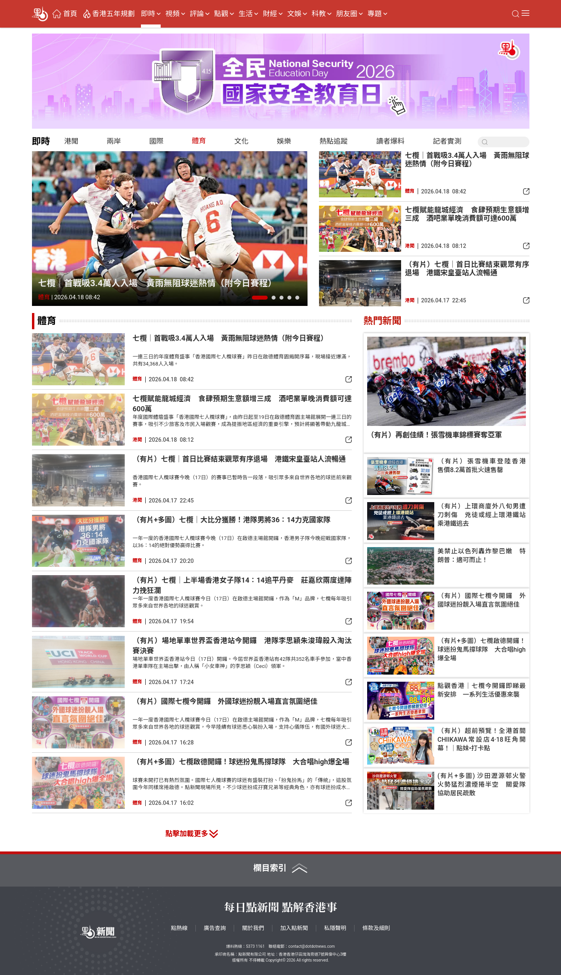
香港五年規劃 (113, 13)
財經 (270, 13)
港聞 (71, 141)
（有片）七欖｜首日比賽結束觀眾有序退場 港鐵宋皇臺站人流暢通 (467, 268)
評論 (197, 13)
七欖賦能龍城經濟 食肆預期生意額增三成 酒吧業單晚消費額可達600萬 (467, 214)
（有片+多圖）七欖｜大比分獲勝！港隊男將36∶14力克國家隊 (231, 520)
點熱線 (179, 928)
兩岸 (114, 141)
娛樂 (284, 141)
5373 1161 (255, 946)
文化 (242, 141)
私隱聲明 (335, 928)
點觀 (221, 13)
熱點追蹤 (333, 141)
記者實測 (447, 141)
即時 (148, 13)
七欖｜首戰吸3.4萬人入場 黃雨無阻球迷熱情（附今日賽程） (157, 283)
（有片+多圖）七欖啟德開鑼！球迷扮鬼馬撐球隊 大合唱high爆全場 (241, 762)
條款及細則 (376, 928)
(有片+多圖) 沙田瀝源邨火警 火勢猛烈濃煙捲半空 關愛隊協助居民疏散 (481, 784)
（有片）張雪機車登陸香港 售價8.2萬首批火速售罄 (481, 466)
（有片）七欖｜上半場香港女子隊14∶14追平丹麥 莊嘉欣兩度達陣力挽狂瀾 (242, 585)
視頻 (172, 13)
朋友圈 (346, 13)
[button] (260, 298)
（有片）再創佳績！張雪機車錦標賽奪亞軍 (434, 435)
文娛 (294, 13)
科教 (318, 13)
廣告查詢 (215, 928)
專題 (375, 13)
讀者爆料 (390, 141)
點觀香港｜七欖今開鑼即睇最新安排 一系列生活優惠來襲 (481, 690)
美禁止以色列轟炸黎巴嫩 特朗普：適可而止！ (481, 556)
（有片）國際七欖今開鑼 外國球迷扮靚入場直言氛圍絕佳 (225, 701)
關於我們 (253, 928)
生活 (245, 13)
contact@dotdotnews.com (311, 946)
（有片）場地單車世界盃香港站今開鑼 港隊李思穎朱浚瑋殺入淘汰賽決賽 (242, 645)
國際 (156, 141)
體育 (199, 141)
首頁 (70, 13)
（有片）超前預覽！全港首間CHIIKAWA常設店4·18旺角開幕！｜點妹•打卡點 (481, 739)
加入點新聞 (294, 928)
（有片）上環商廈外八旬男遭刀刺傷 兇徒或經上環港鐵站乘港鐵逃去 (481, 514)
